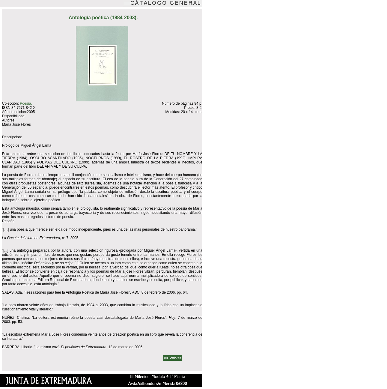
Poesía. (26, 103)
